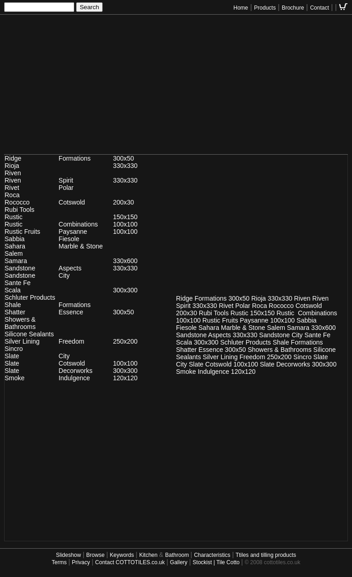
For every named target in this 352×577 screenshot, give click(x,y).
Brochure (293, 8)
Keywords (122, 555)
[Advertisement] (176, 88)
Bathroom (177, 555)
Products (264, 8)
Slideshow (68, 555)
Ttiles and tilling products (266, 555)
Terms (59, 562)
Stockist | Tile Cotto (216, 562)
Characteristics (212, 555)
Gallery (178, 562)
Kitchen (149, 555)
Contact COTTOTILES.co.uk (130, 562)
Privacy (81, 562)
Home (240, 8)
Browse (95, 555)
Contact (319, 8)
